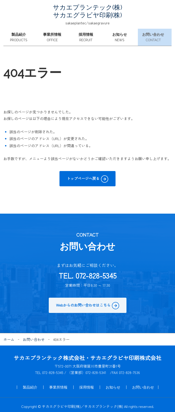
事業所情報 (54, 36)
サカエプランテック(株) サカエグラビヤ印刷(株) (87, 11)
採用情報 (87, 36)
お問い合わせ (155, 36)
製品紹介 (20, 36)
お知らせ (121, 36)
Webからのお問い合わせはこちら (83, 302)
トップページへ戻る (83, 175)
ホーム (8, 336)
